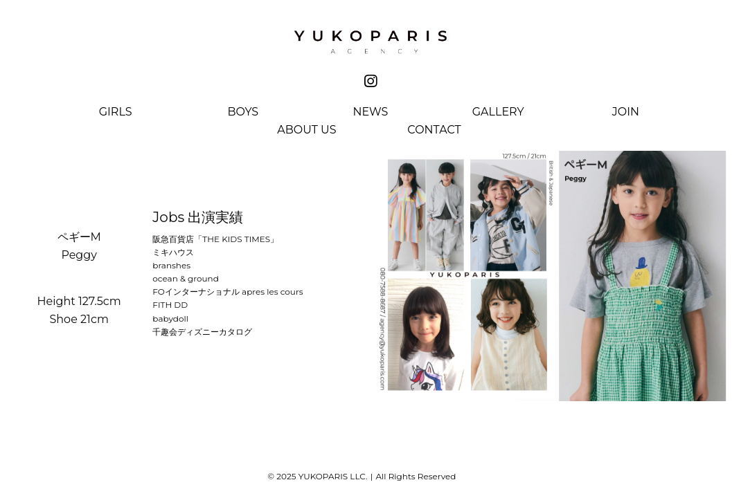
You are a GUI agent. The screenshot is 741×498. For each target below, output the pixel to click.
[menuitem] (115, 115)
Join (625, 112)
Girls (115, 112)
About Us (306, 130)
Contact (434, 130)
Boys (242, 112)
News (371, 112)
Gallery (498, 112)
